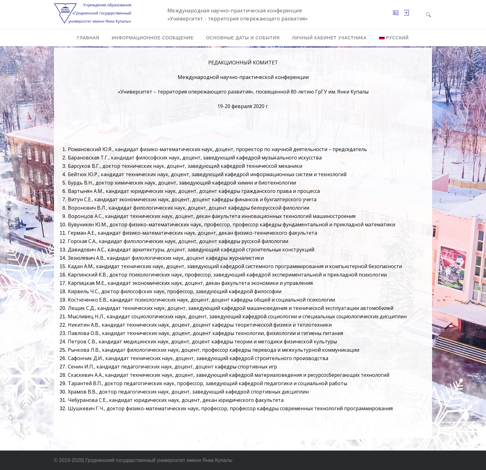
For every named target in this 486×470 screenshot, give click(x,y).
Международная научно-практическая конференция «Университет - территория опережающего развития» (237, 14)
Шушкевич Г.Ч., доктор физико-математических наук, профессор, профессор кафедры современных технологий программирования (230, 408)
